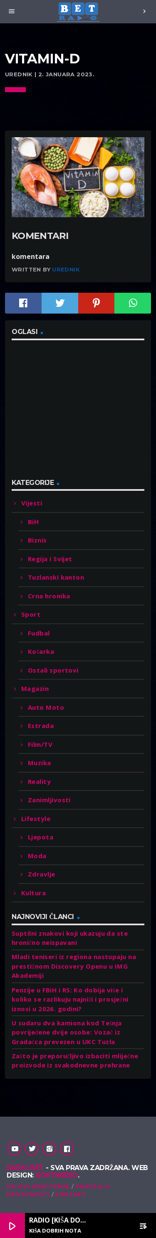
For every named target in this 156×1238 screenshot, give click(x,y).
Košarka (41, 651)
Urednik (66, 269)
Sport (30, 614)
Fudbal (39, 633)
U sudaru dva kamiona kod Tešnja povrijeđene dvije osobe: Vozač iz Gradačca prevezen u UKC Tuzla (67, 1032)
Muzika (39, 762)
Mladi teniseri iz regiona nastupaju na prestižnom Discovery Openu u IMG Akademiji (74, 965)
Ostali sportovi (53, 670)
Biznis (37, 540)
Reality (39, 781)
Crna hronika (49, 596)
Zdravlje (41, 874)
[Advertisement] (74, 414)
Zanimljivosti (49, 800)
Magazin (35, 688)
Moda (37, 855)
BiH (33, 521)
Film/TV (40, 744)
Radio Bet (25, 1168)
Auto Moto (46, 707)
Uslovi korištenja (38, 1186)
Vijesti (31, 503)
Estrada (41, 725)
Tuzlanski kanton (56, 577)
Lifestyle (35, 818)
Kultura (33, 893)
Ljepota (40, 837)
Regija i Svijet (50, 559)
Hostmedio (56, 1175)
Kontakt (70, 1194)
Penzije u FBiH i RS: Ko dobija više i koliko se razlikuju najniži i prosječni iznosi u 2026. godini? (70, 999)
